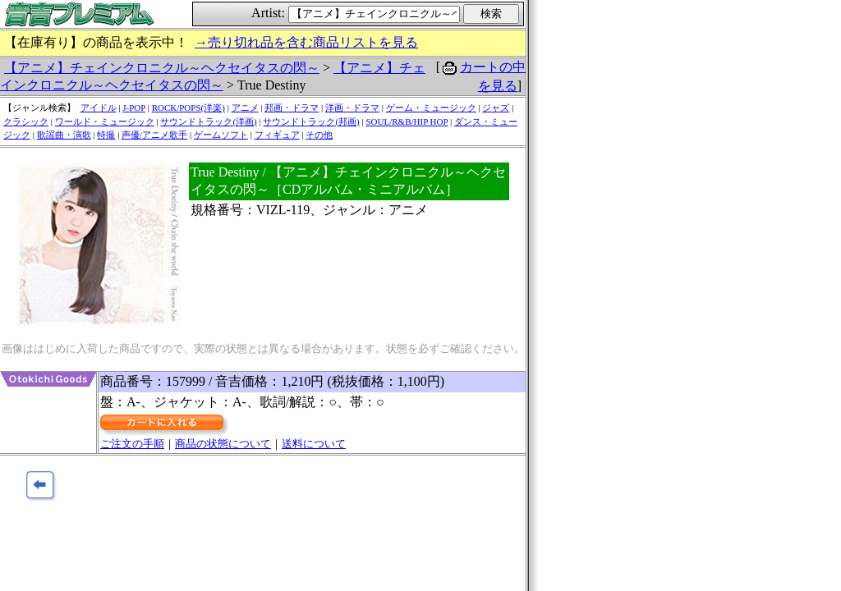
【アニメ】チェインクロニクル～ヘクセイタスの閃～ (161, 68)
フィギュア (277, 135)
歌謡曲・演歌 (64, 135)
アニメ (245, 107)
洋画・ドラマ (352, 107)
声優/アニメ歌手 (154, 135)
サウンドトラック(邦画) (311, 121)
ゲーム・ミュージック (431, 107)
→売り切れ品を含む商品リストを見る (306, 42)
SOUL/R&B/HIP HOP (406, 121)
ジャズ (495, 107)
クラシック (25, 121)
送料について (314, 444)
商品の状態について (223, 444)
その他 (319, 135)
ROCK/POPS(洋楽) (188, 107)
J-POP (133, 107)
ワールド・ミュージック (104, 121)
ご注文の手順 (132, 444)
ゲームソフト (221, 135)
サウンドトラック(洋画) (208, 121)
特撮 (106, 135)
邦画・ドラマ (291, 107)
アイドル (98, 107)
